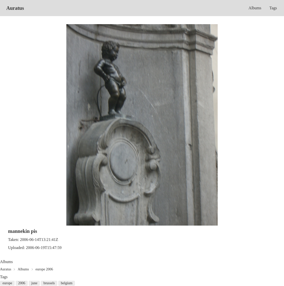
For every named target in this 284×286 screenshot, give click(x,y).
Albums (254, 8)
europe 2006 (44, 269)
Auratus (15, 8)
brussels (49, 283)
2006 (21, 283)
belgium (66, 283)
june (34, 283)
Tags (273, 8)
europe (7, 283)
